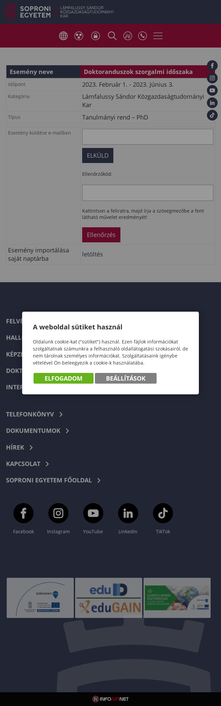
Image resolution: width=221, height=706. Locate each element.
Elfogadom (63, 378)
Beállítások (126, 378)
